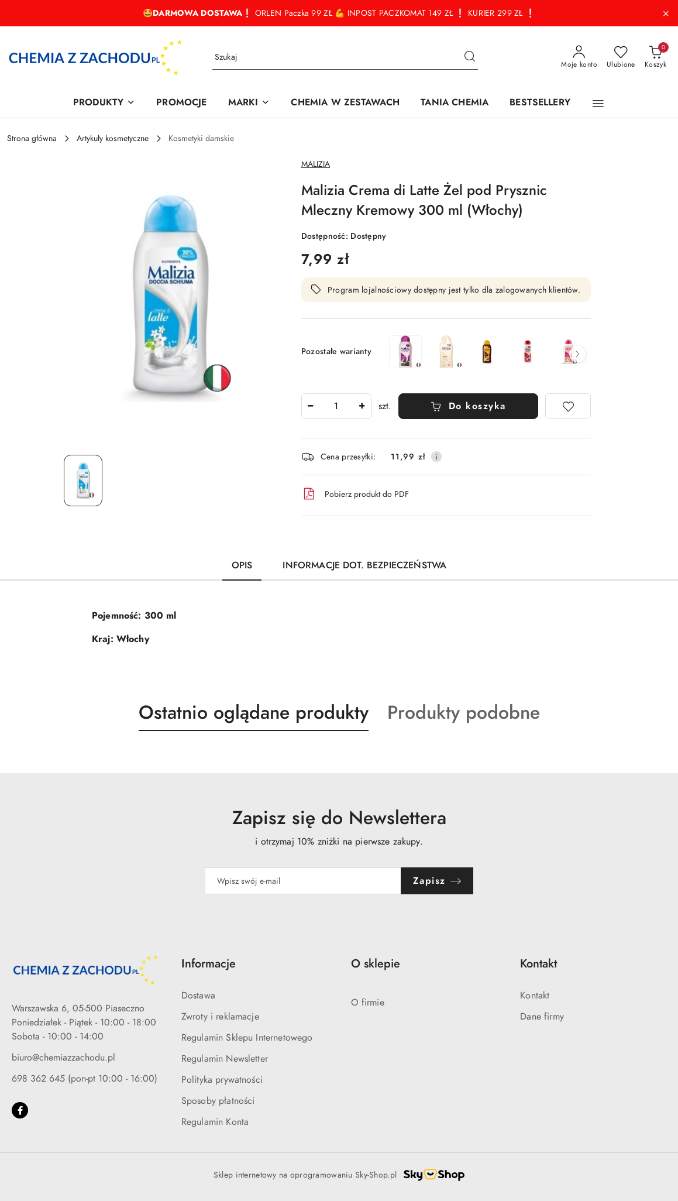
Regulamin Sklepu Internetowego (247, 1037)
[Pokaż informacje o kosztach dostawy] (436, 456)
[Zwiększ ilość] (362, 406)
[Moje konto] (579, 57)
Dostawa (198, 995)
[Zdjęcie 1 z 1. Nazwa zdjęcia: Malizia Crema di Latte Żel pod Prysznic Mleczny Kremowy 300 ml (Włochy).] (83, 480)
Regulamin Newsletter (224, 1058)
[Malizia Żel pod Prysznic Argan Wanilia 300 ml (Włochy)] (487, 351)
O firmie (367, 1002)
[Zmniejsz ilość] (310, 406)
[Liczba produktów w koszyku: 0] (655, 57)
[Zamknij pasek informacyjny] (665, 13)
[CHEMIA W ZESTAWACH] (345, 103)
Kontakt (534, 995)
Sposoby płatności (218, 1100)
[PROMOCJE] (181, 103)
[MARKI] (249, 103)
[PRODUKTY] (104, 103)
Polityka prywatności (222, 1079)
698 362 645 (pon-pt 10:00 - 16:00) (84, 1078)
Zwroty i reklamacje (220, 1016)
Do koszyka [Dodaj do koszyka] (468, 406)
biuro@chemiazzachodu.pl (63, 1057)
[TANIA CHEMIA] (454, 103)
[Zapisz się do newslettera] (303, 880)
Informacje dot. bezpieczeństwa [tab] (364, 565)
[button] (598, 104)
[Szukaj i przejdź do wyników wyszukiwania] (470, 57)
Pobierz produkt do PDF (355, 494)
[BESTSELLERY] (540, 103)
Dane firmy (542, 1016)
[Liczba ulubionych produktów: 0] (621, 57)
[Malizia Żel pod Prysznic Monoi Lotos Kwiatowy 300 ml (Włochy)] (568, 351)
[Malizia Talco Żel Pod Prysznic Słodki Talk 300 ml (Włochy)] (446, 351)
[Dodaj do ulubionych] (568, 406)
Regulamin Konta (215, 1122)
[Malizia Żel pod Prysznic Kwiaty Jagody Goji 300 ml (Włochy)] (528, 351)
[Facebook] (20, 1110)
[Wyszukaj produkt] (345, 58)
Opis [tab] (242, 565)
